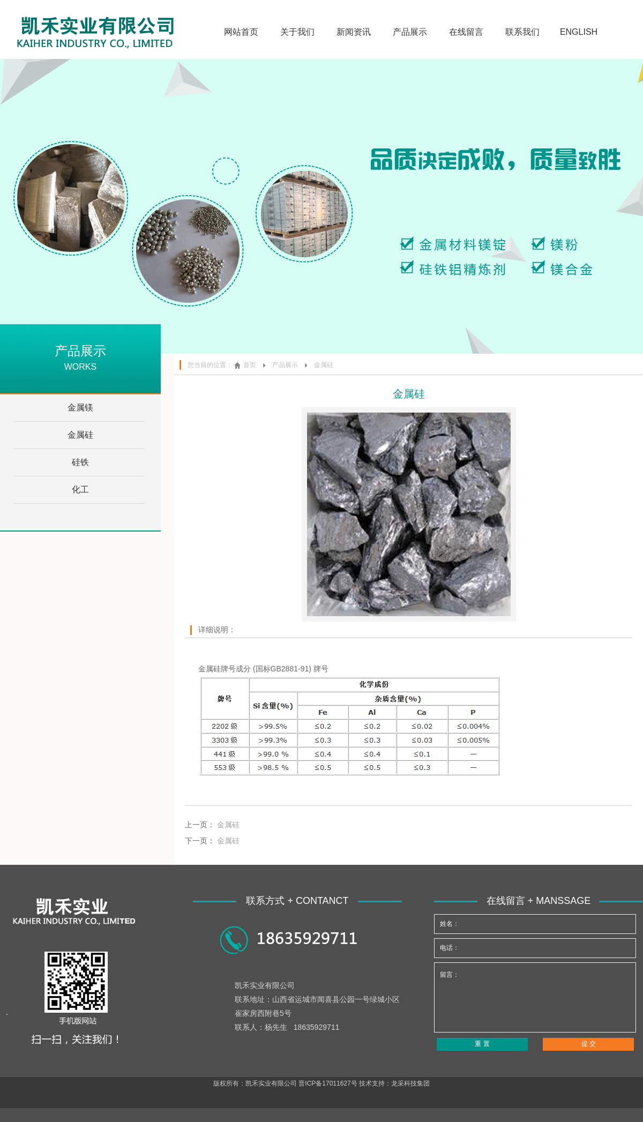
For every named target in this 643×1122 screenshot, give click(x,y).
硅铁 (80, 462)
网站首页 (241, 31)
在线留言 (466, 31)
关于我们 (297, 31)
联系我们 (522, 31)
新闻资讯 (354, 31)
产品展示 (410, 31)
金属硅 (80, 434)
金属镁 (80, 407)
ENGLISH (578, 31)
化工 (80, 489)
